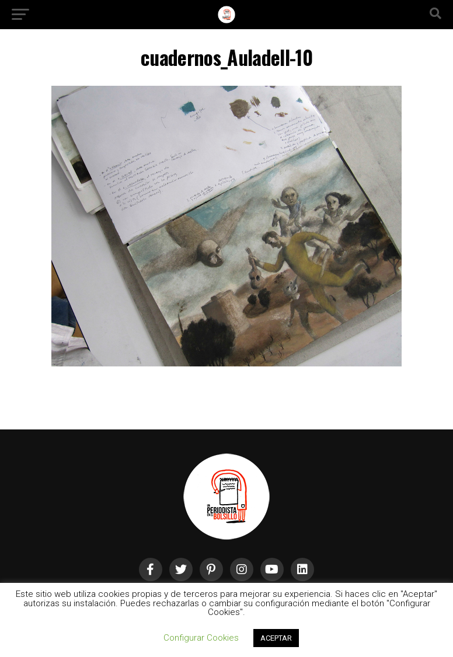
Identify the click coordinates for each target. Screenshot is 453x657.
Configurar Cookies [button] (201, 637)
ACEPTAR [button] (276, 638)
